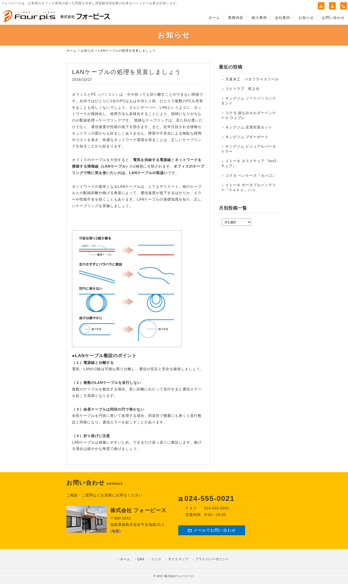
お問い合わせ (333, 18)
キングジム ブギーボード (246, 137)
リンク (156, 559)
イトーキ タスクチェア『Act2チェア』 (248, 163)
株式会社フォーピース (179, 576)
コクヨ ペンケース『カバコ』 (250, 175)
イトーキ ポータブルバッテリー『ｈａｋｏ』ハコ (248, 187)
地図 (115, 531)
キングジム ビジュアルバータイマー (248, 148)
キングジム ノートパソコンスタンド (248, 100)
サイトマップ (178, 559)
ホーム (214, 18)
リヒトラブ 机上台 (242, 89)
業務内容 (235, 18)
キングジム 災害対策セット (248, 127)
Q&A (141, 559)
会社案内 (282, 18)
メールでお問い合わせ (211, 530)
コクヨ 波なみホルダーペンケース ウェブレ (248, 115)
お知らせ (306, 18)
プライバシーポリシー (212, 559)
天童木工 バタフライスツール (252, 79)
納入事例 (259, 18)
